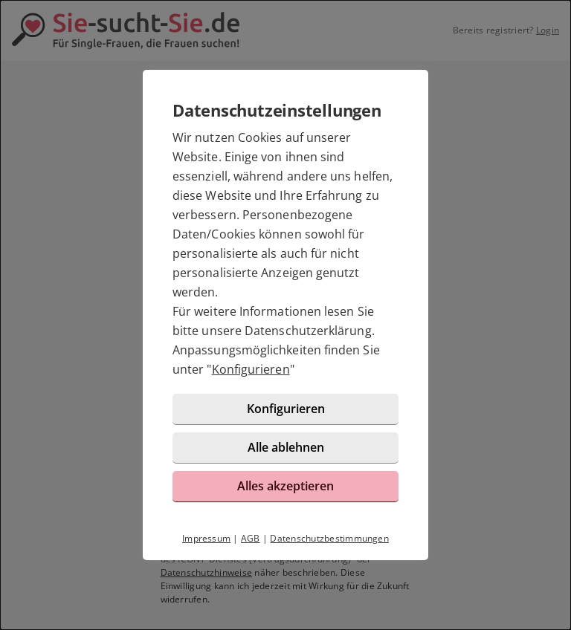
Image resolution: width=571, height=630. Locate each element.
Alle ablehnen (286, 447)
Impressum (206, 538)
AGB (250, 538)
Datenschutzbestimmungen (329, 538)
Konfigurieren (251, 369)
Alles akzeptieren (285, 486)
